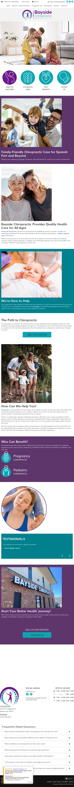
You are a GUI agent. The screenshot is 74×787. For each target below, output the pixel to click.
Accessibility (65, 781)
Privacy (59, 781)
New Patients (48, 6)
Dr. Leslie (36, 306)
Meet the (9, 80)
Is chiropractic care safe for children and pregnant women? (27, 762)
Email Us (35, 1)
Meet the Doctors (24, 6)
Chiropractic (28, 80)
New (46, 80)
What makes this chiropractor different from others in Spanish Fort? (30, 738)
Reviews (56, 6)
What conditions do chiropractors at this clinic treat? (24, 744)
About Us (15, 6)
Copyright (49, 781)
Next (69, 555)
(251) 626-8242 (59, 2)
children (60, 233)
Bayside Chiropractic (9, 231)
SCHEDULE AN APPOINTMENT (10, 1)
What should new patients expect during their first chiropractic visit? (31, 731)
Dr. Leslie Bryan (39, 231)
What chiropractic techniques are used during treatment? (26, 750)
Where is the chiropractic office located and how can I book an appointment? (34, 768)
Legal (54, 781)
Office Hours (26, 1)
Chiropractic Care (37, 6)
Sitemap (71, 781)
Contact (64, 80)
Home (8, 6)
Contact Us (64, 6)
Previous (62, 555)
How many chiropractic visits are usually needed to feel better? (28, 756)
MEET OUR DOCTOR (37, 334)
